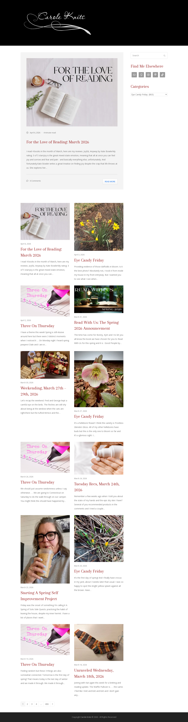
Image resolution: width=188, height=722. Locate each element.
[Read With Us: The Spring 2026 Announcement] (98, 316)
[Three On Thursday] (45, 316)
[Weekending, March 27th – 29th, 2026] (45, 394)
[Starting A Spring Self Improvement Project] (45, 567)
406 (47, 703)
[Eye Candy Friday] (98, 242)
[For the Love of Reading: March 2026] (45, 242)
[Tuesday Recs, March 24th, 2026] (98, 476)
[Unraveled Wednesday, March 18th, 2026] (98, 660)
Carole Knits (86, 717)
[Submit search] (164, 55)
